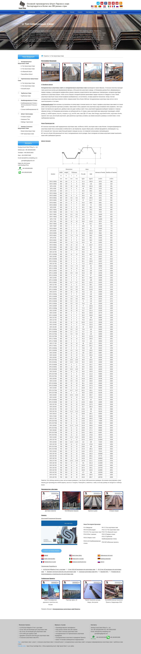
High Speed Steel (62, 646)
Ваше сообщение (102, 12)
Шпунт (102, 562)
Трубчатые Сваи (26, 93)
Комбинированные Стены (29, 100)
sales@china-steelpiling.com (29, 158)
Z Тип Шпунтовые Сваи (28, 69)
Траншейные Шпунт (27, 74)
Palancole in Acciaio (78, 558)
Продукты (44, 12)
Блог (20, 644)
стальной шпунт (59, 642)
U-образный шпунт (47, 104)
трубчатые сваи (118, 642)
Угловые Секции (26, 116)
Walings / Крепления (27, 122)
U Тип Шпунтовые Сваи (28, 66)
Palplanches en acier (50, 562)
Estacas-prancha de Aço (79, 562)
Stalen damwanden (49, 558)
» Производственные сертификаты (65, 627)
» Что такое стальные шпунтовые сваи (66, 631)
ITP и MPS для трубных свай (28, 633)
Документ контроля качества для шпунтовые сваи (61, 571)
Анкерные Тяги (25, 119)
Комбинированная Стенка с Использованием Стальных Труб (29, 104)
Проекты (54, 12)
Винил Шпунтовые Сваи (28, 131)
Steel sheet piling (77, 555)
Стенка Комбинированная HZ (29, 109)
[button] (19, 61)
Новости (64, 12)
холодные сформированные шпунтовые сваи (99, 642)
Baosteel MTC (104, 571)
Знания (72, 12)
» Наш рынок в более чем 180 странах (66, 629)
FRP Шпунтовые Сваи (27, 133)
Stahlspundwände (106, 558)
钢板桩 (46, 555)
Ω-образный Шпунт (26, 71)
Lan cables (71, 646)
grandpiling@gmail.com (28, 160)
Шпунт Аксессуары (27, 114)
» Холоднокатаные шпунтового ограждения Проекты (70, 637)
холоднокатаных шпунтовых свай (74, 642)
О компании (32, 12)
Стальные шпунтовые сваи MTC (88, 571)
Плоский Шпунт (25, 88)
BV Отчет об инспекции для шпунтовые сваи (33, 631)
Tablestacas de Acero (106, 555)
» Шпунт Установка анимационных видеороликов (69, 639)
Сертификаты (90, 12)
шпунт (34, 642)
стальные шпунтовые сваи (45, 642)
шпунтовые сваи (26, 642)
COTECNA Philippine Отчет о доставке (54, 569)
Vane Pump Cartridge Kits (34, 646)
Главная (22, 12)
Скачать (80, 12)
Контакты (114, 12)
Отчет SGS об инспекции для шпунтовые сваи (81, 569)
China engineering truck (49, 646)
